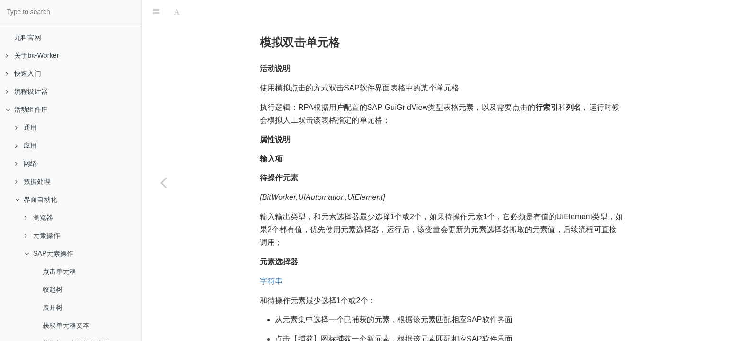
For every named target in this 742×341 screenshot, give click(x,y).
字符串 (271, 257)
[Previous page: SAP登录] (163, 182)
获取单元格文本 (66, 325)
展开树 (53, 307)
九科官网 (27, 37)
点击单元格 (59, 271)
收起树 (53, 289)
